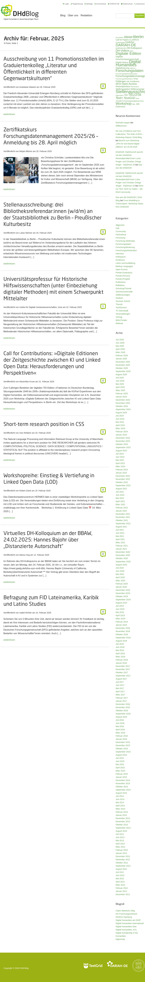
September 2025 (123, 371)
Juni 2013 (120, 837)
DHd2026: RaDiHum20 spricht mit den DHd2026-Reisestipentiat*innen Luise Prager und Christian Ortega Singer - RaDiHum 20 (129, 179)
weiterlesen (9, 114)
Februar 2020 (122, 584)
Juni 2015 (120, 761)
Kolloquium (121, 257)
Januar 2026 (121, 358)
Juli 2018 (120, 644)
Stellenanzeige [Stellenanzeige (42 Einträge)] (137, 89)
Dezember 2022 (123, 476)
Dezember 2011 (123, 894)
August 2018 (121, 641)
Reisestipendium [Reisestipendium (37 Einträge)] (123, 86)
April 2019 (120, 615)
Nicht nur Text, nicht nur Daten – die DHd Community (129, 189)
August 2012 (121, 869)
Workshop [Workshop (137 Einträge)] (124, 103)
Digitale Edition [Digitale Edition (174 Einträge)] (128, 53)
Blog (63, 15)
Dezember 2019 (123, 590)
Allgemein (120, 225)
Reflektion (120, 285)
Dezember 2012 (123, 856)
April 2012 (120, 882)
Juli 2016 (120, 720)
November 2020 (123, 555)
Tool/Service (121, 307)
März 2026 (120, 352)
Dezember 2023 (123, 438)
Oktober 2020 (122, 558)
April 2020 (120, 577)
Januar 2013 (121, 853)
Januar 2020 (121, 587)
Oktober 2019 (122, 596)
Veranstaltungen (123, 314)
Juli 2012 (120, 872)
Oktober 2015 (122, 748)
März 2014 (120, 809)
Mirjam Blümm (25, 151)
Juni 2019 (120, 609)
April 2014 (120, 805)
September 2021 (123, 523)
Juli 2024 (120, 416)
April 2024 (120, 425)
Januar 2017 (121, 701)
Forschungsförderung (125, 247)
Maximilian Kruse (27, 381)
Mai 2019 (120, 612)
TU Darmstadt (122, 311)
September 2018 (123, 637)
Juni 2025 (120, 381)
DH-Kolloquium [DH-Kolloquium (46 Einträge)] (134, 48)
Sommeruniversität (124, 291)
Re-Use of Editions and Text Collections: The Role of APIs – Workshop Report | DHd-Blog (130, 134)
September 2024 (123, 409)
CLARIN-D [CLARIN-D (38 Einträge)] (134, 40)
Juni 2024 (120, 419)
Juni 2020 (120, 571)
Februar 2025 (122, 393)
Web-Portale (121, 320)
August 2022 (121, 488)
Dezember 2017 (123, 666)
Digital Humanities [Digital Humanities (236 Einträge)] (128, 63)
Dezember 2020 (123, 552)
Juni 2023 (120, 457)
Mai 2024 (120, 422)
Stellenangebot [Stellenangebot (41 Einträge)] (123, 89)
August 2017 (121, 679)
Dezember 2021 (123, 514)
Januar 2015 (121, 777)
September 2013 (123, 828)
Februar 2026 (122, 355)
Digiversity (120, 939)
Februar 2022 (122, 507)
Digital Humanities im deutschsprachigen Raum (19, 12)
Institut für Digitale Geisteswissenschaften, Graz (40, 307)
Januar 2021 (121, 549)
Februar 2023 (122, 469)
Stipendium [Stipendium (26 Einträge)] (120, 95)
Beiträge (89, 4)
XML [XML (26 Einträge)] (133, 104)
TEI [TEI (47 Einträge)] (126, 95)
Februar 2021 (122, 546)
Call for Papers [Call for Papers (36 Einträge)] (122, 40)
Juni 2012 (120, 875)
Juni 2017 (120, 685)
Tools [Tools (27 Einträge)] (137, 98)
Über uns (73, 15)
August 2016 (121, 717)
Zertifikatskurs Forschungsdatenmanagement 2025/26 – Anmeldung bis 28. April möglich (50, 136)
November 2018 (123, 631)
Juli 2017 (120, 682)
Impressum (139, 4)
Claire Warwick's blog (125, 911)
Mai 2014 (120, 802)
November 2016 (123, 707)
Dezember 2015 (123, 742)
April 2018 (120, 653)
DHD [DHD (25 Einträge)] (131, 51)
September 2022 (123, 485)
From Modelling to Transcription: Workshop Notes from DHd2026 (129, 203)
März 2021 (120, 542)
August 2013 (121, 831)
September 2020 (123, 561)
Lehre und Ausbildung (125, 263)
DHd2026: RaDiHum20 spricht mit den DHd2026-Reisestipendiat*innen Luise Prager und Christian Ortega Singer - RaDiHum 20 (129, 158)
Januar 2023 (121, 473)
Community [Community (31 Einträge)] (120, 42)
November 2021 (123, 517)
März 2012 (120, 885)
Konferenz (120, 260)
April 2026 (120, 349)
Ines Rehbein (25, 433)
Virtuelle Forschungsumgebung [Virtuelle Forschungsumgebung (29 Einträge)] (128, 101)
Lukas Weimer (25, 233)
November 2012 (123, 859)
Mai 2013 (120, 840)
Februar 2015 (122, 774)
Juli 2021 (120, 530)
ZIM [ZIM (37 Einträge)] (137, 104)
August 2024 (121, 412)
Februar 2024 (122, 431)
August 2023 (121, 450)
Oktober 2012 (122, 863)
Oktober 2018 (122, 634)
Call (117, 228)
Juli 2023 (120, 454)
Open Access (122, 269)
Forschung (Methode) (125, 241)
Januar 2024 (121, 435)
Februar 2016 (122, 736)
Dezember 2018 (123, 628)
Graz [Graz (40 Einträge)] (135, 79)
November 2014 (123, 783)
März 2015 (120, 771)
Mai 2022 (120, 498)
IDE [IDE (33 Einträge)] (128, 81)
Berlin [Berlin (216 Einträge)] (138, 36)
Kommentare (100, 4)
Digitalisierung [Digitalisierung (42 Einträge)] (122, 68)
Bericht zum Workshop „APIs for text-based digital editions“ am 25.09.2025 (127, 143)
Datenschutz (127, 4)
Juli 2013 (120, 834)
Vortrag (119, 317)
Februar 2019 (122, 622)
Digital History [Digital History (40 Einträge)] (122, 62)
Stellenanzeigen (123, 295)
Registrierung (77, 4)
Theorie (119, 304)
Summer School (123, 301)
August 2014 (121, 793)
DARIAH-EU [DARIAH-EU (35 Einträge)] (121, 48)
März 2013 (120, 847)
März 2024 (120, 428)
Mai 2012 (120, 878)
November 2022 (123, 479)
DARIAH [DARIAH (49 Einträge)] (129, 42)
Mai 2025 (120, 384)
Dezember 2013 (123, 818)
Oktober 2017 (122, 672)
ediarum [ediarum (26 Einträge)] (132, 68)
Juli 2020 (120, 568)
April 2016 (120, 729)
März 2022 (120, 504)
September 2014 (123, 790)
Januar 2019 (121, 625)
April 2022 (120, 501)
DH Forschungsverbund (126, 914)
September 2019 (123, 599)
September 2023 (123, 447)
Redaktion (86, 15)
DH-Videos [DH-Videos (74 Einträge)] (122, 50)
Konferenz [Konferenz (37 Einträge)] (134, 81)
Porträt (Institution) (124, 272)
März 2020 (120, 580)
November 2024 (123, 403)
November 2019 (123, 593)
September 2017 (123, 676)
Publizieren (121, 282)
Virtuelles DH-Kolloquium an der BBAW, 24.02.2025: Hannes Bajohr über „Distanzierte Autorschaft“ (47, 539)
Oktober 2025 (122, 368)
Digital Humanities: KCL (126, 930)
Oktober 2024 (122, 406)
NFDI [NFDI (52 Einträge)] (118, 84)
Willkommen (121, 126)
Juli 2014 (120, 796)
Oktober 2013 (122, 824)
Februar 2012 (122, 888)
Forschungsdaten (123, 244)
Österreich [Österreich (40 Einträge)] (120, 106)
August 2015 (121, 755)
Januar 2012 (121, 891)
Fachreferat (121, 234)
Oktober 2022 (122, 482)
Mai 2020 (120, 574)
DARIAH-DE (113, 4)
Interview (120, 253)
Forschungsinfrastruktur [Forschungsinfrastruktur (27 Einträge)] (124, 79)
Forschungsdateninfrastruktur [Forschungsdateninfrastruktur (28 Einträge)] (126, 74)
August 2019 (121, 603)
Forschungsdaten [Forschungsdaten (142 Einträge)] (130, 71)
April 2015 (120, 767)
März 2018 (120, 656)
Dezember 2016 (123, 704)
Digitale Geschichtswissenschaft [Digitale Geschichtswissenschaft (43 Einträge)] (127, 57)
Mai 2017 (120, 688)
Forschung (120, 238)
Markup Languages (124, 266)
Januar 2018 (121, 663)
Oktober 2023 (122, 444)
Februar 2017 (122, 698)
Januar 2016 (121, 739)
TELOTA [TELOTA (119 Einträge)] (134, 95)
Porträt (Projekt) (123, 279)
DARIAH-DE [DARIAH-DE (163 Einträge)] (126, 45)
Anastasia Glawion (27, 87)
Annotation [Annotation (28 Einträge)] (120, 37)
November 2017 (123, 669)
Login (66, 4)
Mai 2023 (120, 460)
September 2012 (123, 866)
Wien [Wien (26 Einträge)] (142, 101)
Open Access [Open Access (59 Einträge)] (129, 83)
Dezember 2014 (123, 780)
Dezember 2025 (123, 362)
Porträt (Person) (123, 276)
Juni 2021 (120, 533)
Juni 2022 (120, 495)
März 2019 (120, 618)
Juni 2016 (120, 723)
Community (121, 231)
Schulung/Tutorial (123, 288)
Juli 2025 (120, 378)
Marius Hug (24, 555)
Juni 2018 (120, 647)
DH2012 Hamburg (124, 917)
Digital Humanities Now (126, 926)
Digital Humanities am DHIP (128, 920)
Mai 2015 (120, 764)
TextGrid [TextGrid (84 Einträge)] (129, 98)
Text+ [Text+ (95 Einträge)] (119, 98)
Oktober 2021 (122, 520)
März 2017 (120, 695)
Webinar (119, 323)
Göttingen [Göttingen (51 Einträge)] (121, 81)
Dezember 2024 (123, 400)
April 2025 (120, 387)
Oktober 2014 (122, 786)
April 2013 (120, 844)
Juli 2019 (120, 606)
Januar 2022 (121, 511)
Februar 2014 (122, 812)
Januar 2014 (121, 815)
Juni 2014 (120, 799)
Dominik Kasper (123, 122)
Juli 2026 (120, 339)
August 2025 (121, 374)
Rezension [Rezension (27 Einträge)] (135, 86)
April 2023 (120, 463)
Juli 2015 (120, 758)
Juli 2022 (120, 492)
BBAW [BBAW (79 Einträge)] (128, 37)
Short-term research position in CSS (43, 424)
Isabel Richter (25, 613)
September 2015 (123, 752)
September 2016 (123, 714)
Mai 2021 (120, 536)
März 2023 (120, 466)
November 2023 (123, 441)
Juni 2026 (120, 343)
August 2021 (121, 527)
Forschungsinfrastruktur (126, 250)
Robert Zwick (25, 490)
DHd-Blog (24, 968)
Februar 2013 (122, 850)
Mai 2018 (120, 650)
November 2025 (123, 365)
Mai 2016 (120, 726)
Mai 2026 (120, 346)
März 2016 (120, 733)
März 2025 (120, 390)
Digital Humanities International (130, 923)
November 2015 (123, 745)
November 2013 (123, 821)
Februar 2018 (122, 660)
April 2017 (120, 691)
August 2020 (121, 565)
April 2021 (120, 539)
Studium (119, 298)
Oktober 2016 (122, 710)
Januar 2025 (121, 397)
